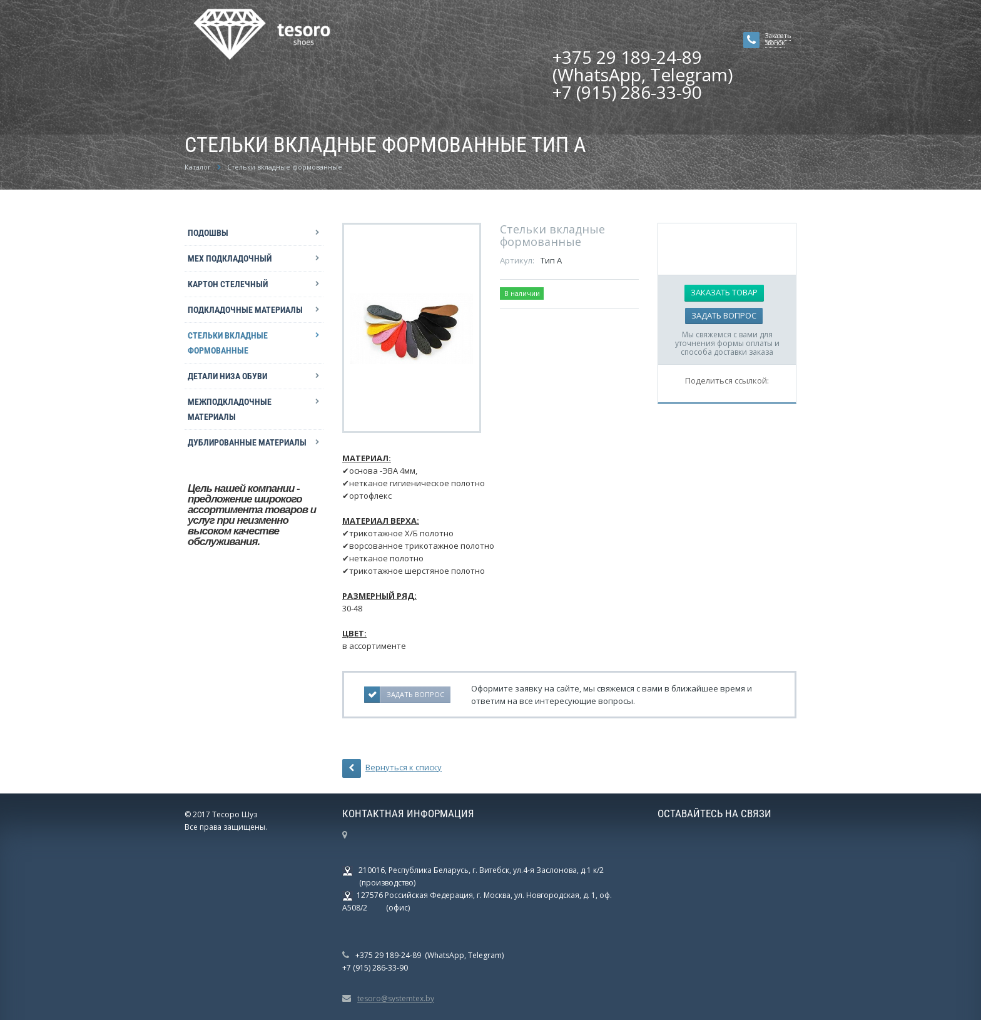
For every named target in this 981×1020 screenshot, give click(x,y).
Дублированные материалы (247, 442)
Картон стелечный (228, 284)
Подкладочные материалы (245, 310)
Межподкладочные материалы (230, 409)
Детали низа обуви (227, 376)
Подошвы (208, 233)
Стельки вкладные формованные (228, 342)
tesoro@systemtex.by (395, 998)
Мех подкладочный (230, 258)
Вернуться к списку (392, 768)
